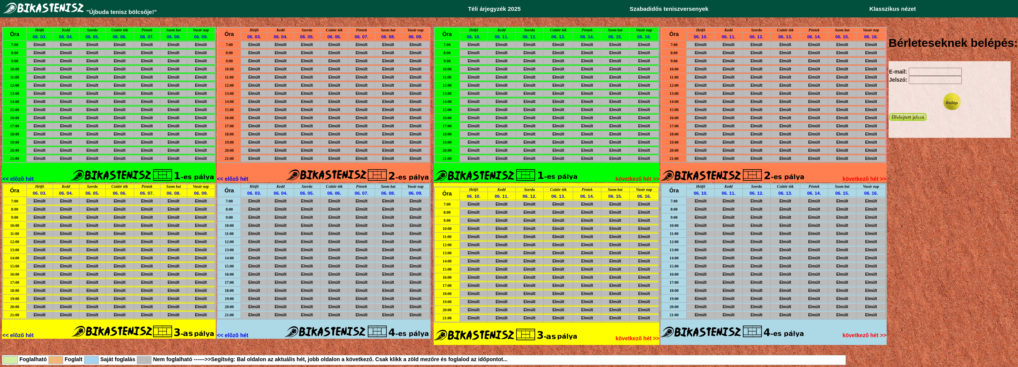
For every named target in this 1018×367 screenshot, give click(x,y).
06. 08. (174, 36)
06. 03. (40, 36)
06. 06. (120, 36)
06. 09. (201, 36)
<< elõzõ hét (18, 179)
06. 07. (147, 36)
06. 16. (644, 36)
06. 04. (66, 36)
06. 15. (615, 36)
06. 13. (558, 36)
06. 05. (92, 36)
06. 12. (530, 36)
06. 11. (502, 36)
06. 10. (474, 36)
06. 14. (587, 36)
